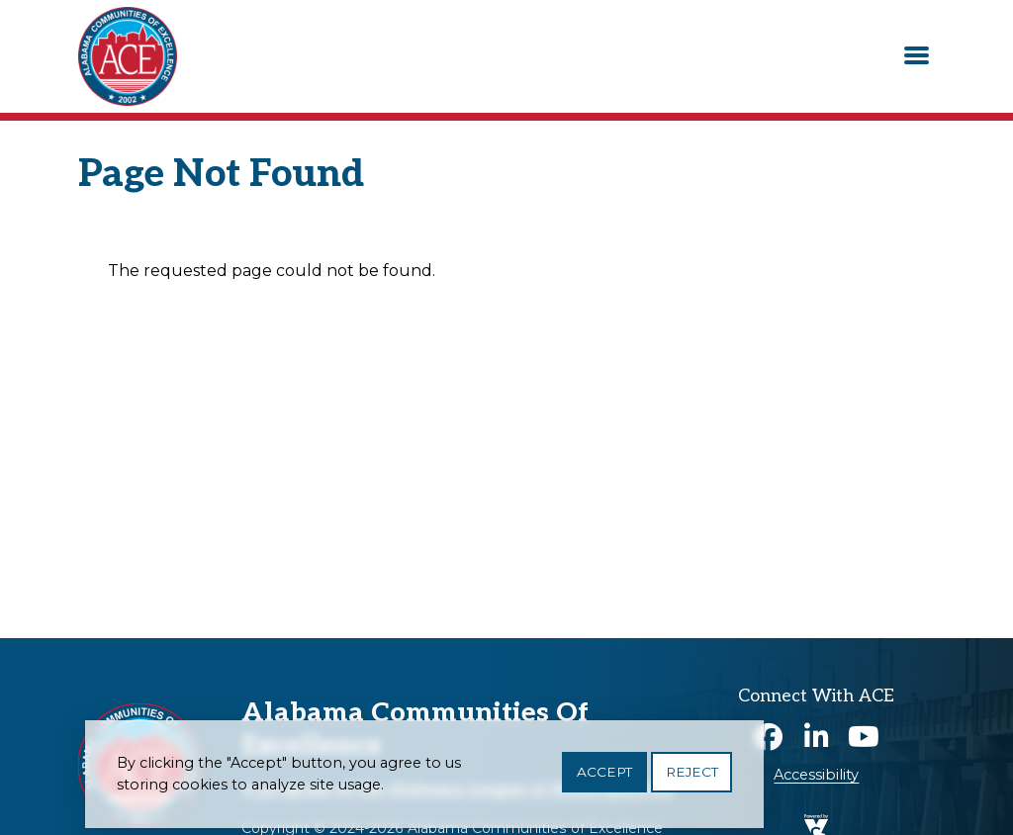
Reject (692, 779)
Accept (604, 779)
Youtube (863, 737)
